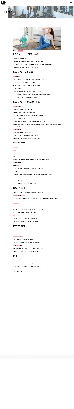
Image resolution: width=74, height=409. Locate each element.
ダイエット (20, 50)
